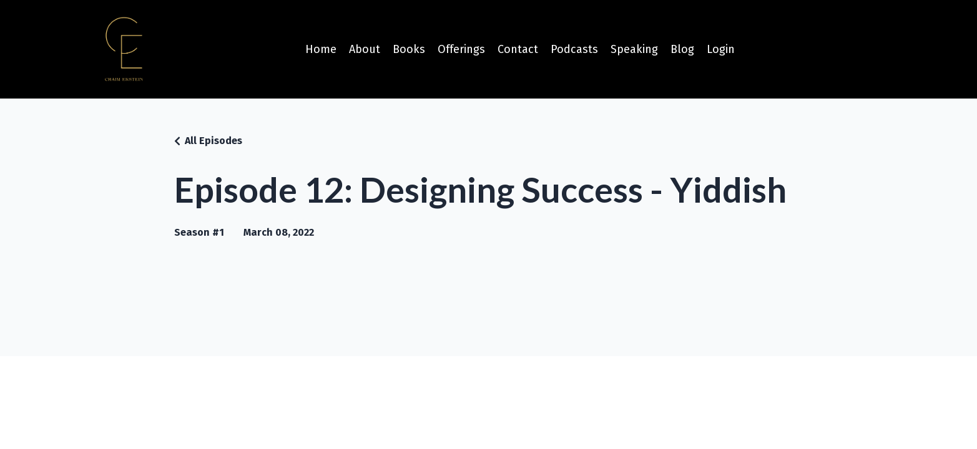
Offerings (461, 49)
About (364, 49)
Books (409, 49)
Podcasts (574, 49)
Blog (682, 49)
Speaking (634, 49)
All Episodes (213, 141)
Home (320, 49)
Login (721, 49)
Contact (518, 49)
